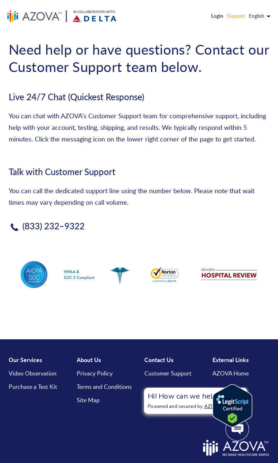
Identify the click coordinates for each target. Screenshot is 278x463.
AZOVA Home (230, 373)
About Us (89, 360)
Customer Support (167, 373)
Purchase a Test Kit (33, 387)
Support (236, 15)
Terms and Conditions (104, 387)
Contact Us (158, 360)
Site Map (88, 400)
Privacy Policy (95, 373)
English (259, 15)
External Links (230, 360)
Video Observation (32, 373)
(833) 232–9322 (53, 226)
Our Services (25, 360)
